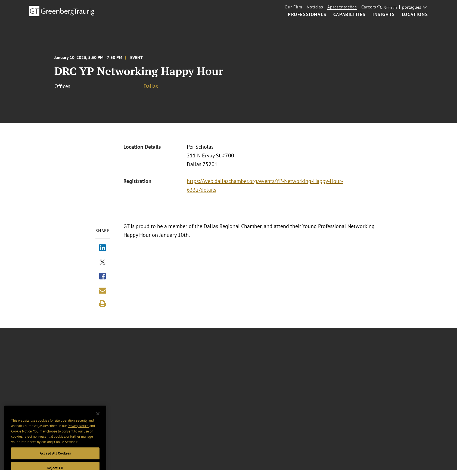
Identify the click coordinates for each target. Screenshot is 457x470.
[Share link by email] (102, 290)
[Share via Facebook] (102, 276)
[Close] (98, 419)
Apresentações (342, 6)
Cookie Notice (21, 437)
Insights (383, 14)
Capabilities (349, 14)
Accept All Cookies (55, 459)
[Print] (102, 303)
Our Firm (293, 6)
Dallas (151, 86)
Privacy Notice (78, 432)
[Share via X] (102, 262)
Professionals (307, 14)
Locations (415, 14)
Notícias (315, 6)
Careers (368, 6)
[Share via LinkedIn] (102, 248)
